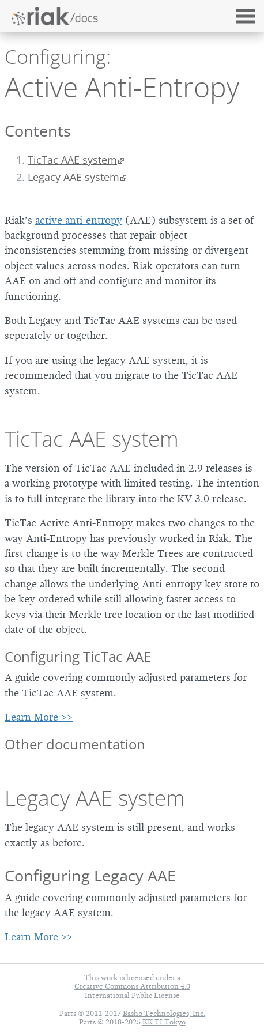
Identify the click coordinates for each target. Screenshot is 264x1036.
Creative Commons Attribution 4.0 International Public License (132, 990)
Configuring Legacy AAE (90, 875)
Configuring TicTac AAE (78, 656)
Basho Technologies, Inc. (164, 1013)
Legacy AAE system (73, 177)
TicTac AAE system (72, 160)
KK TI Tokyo (164, 1022)
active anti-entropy (78, 220)
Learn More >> (39, 717)
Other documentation (75, 744)
